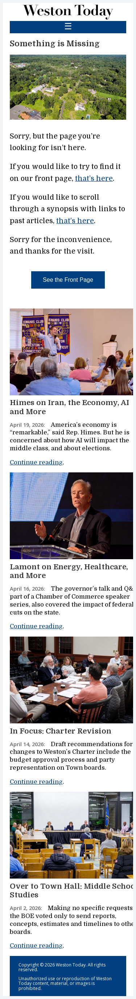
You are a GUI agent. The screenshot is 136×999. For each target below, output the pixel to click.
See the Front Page (68, 280)
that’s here (94, 179)
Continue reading (36, 462)
